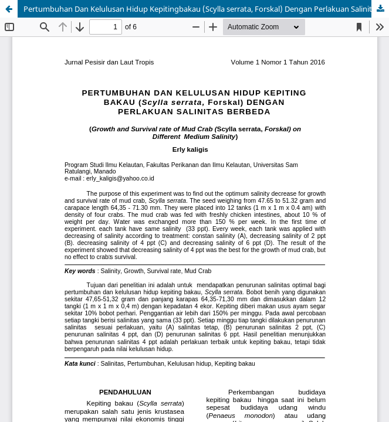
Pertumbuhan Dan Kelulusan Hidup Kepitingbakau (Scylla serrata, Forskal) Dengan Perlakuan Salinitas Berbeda (206, 9)
